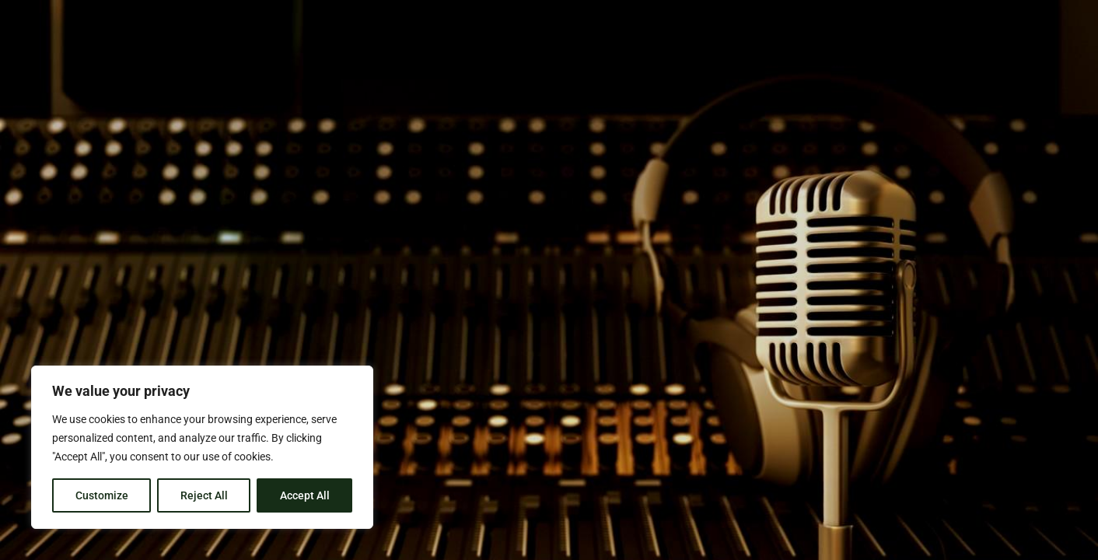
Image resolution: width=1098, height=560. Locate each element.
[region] (202, 447)
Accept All (305, 495)
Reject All (204, 495)
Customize (101, 495)
